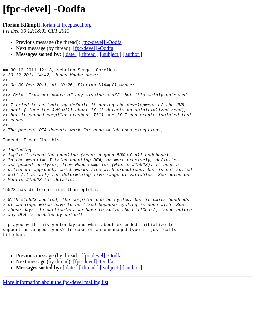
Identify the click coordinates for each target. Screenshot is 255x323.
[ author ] (132, 54)
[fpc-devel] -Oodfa (101, 42)
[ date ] (70, 54)
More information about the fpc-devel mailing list (55, 317)
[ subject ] (110, 54)
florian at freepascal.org (66, 25)
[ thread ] (89, 54)
